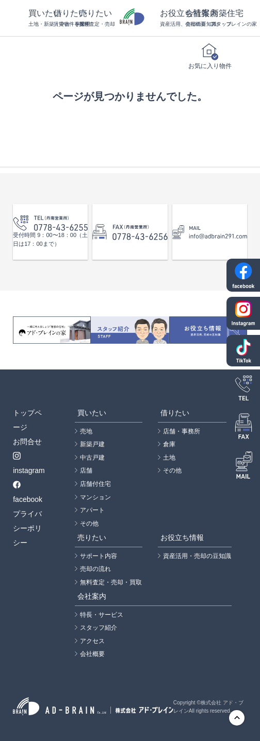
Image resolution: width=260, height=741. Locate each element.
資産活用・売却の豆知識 (197, 556)
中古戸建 (92, 457)
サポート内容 (98, 556)
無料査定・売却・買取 (111, 582)
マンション (95, 497)
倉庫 (169, 444)
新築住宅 (223, 18)
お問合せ (27, 441)
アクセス (92, 641)
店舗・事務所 (181, 431)
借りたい (66, 18)
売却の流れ (95, 568)
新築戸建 (92, 444)
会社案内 (197, 18)
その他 (89, 523)
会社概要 (92, 654)
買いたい (41, 18)
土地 (169, 457)
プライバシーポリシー (27, 528)
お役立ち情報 (172, 18)
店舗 (86, 470)
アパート (92, 510)
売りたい (91, 18)
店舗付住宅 (95, 483)
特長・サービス (101, 614)
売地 (86, 431)
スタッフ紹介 (98, 627)
